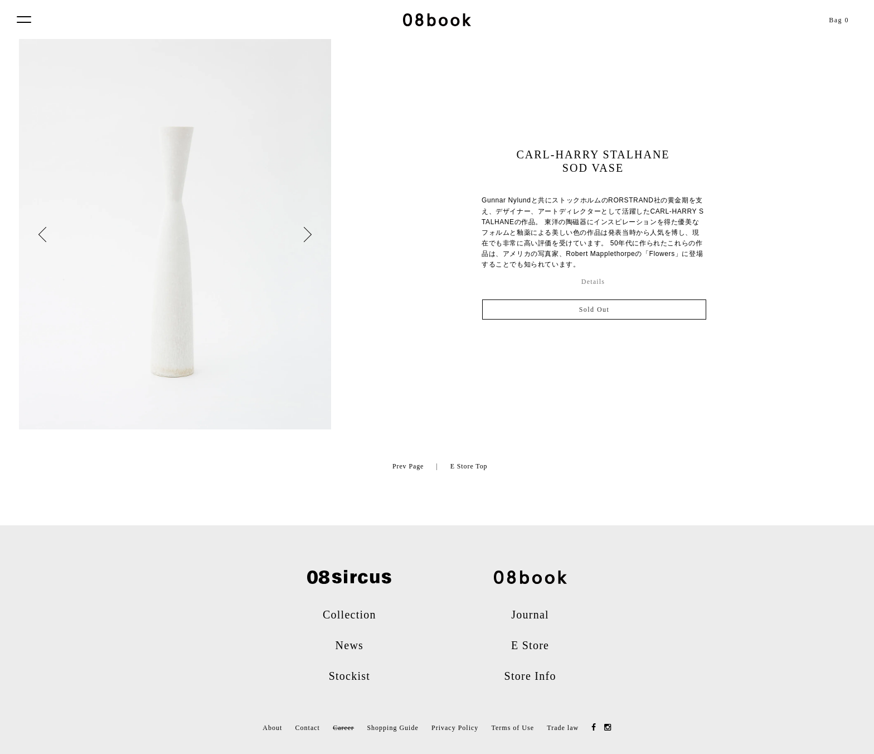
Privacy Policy (454, 728)
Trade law (563, 728)
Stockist (349, 676)
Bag (839, 20)
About (272, 728)
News (350, 645)
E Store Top (469, 466)
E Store (530, 645)
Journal (530, 614)
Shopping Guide (392, 728)
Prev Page (408, 466)
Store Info (530, 676)
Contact (307, 728)
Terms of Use (513, 728)
